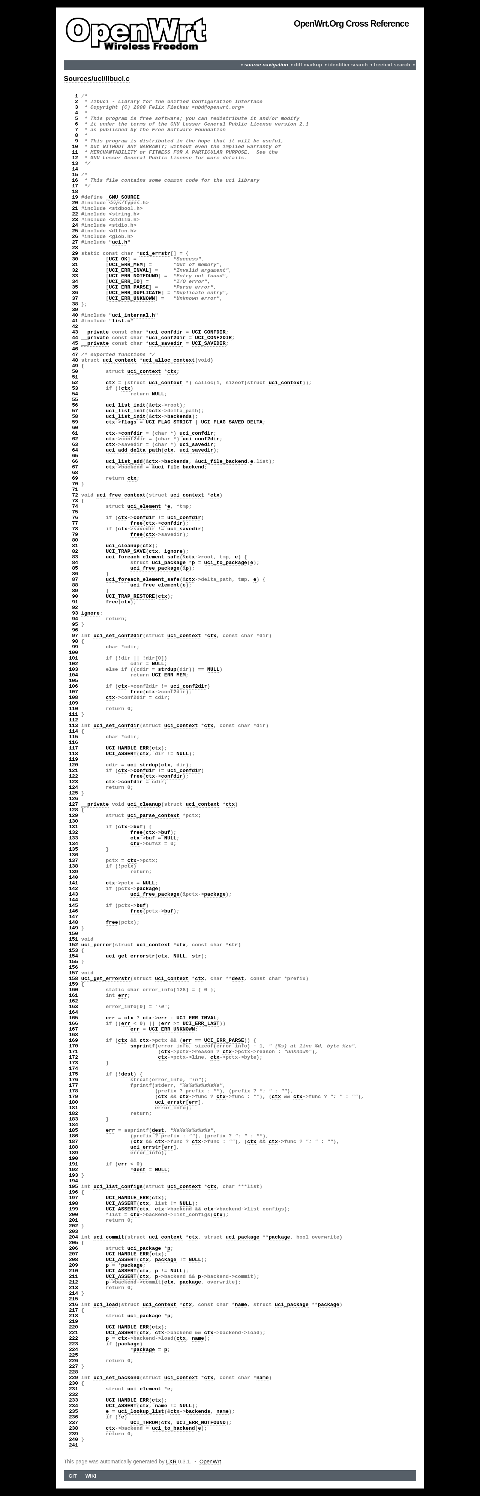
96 (75, 630)
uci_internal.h (133, 315)
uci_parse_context (153, 815)
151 (73, 939)
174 (73, 1068)
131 (73, 827)
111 (73, 714)
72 (75, 495)
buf (138, 827)
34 (75, 281)
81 (75, 546)
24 (75, 225)
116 (73, 742)
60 (75, 428)
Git (73, 1476)
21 (75, 208)
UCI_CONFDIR (209, 332)
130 (73, 821)
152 (73, 945)
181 (73, 1108)
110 (73, 709)
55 (75, 399)
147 (73, 917)
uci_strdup (142, 765)
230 (73, 1383)
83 (75, 557)
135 (73, 849)
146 (73, 911)
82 (75, 551)
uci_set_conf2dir (117, 636)
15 (75, 175)
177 (73, 1085)
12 (75, 158)
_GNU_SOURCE (123, 197)
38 (75, 304)
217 (73, 1310)
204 (73, 1237)
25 (75, 231)
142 (73, 889)
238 (73, 1428)
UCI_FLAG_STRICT (169, 422)
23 (75, 220)
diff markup (308, 64)
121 (73, 770)
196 (73, 1192)
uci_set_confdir (116, 726)
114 (73, 731)
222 (73, 1338)
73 (75, 501)
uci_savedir (166, 343)
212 (73, 1282)
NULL (158, 394)
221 (73, 1333)
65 (75, 456)
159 (73, 984)
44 (75, 338)
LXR (171, 1462)
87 (75, 579)
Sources (78, 78)
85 (75, 568)
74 (75, 506)
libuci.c (117, 78)
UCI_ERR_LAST (201, 1023)
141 (73, 883)
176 (73, 1080)
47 (75, 355)
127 (73, 804)
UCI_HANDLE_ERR (127, 748)
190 (73, 1158)
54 (75, 394)
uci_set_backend (116, 1378)
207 (73, 1254)
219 (73, 1321)
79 (75, 534)
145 (73, 905)
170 (73, 1046)
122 (73, 776)
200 (73, 1215)
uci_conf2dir (167, 338)
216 (73, 1305)
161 (73, 995)
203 (73, 1231)
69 (75, 478)
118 (73, 754)
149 (73, 928)
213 (73, 1288)
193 (73, 1175)
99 (75, 647)
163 (73, 1007)
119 (73, 759)
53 (75, 388)
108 (73, 697)
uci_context (119, 360)
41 (75, 321)
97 (75, 636)
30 (75, 259)
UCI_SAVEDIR (209, 343)
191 (73, 1164)
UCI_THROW (144, 1423)
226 (73, 1361)
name (241, 1305)
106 (73, 686)
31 (75, 265)
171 (73, 1052)
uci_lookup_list (141, 1411)
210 (73, 1271)
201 (73, 1220)
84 (75, 562)
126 (73, 799)
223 (73, 1344)
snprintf (142, 1046)
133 (73, 838)
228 (73, 1372)
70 (75, 484)
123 (73, 782)
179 (73, 1097)
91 (75, 602)
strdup (167, 669)
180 (73, 1102)
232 (73, 1394)
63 (75, 444)
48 (75, 360)
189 (73, 1153)
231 (73, 1389)
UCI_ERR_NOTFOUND (133, 276)
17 (75, 186)
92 (75, 607)
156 (73, 967)
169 (73, 1040)
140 (73, 877)
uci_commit (108, 1237)
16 (75, 180)
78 (75, 529)
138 (73, 866)
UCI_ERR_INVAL (129, 270)
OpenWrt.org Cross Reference (351, 23)
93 (75, 613)
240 (73, 1439)
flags (128, 422)
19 (75, 197)
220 (73, 1327)
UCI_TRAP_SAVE (126, 551)
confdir (131, 433)
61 (75, 433)
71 (75, 489)
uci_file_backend (222, 461)
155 (73, 962)
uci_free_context (121, 495)
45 (75, 343)
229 (73, 1378)
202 (73, 1226)
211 (73, 1276)
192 (73, 1170)
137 (73, 860)
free (136, 523)
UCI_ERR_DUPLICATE (135, 293)
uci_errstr (155, 253)
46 (75, 349)
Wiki (91, 1476)
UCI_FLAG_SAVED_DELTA (231, 422)
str (233, 945)
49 (75, 366)
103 (73, 669)
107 (73, 692)
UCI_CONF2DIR (213, 338)
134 (73, 844)
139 (73, 872)
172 (73, 1057)
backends (179, 416)
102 (73, 664)
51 (75, 377)
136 (73, 855)
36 (75, 293)
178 (73, 1091)
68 (75, 473)
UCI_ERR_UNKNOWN (132, 298)
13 (75, 163)
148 (73, 922)
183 (73, 1119)
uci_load (105, 1305)
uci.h (119, 242)
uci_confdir (166, 332)
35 (75, 287)
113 (73, 726)
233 (73, 1400)
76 (75, 518)
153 (73, 950)
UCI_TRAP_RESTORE (130, 596)
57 (75, 411)
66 (75, 461)
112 (73, 720)
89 (75, 591)
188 (73, 1147)
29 (75, 253)
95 (75, 624)
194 (73, 1181)
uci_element (144, 506)
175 (73, 1074)
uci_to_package (225, 562)
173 (73, 1063)
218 (73, 1316)
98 (75, 641)
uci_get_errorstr (130, 956)
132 (73, 832)
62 (75, 439)
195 (73, 1186)
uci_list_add (124, 461)
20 (75, 203)
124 (73, 787)
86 (75, 574)
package (147, 889)
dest (238, 978)
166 (73, 1023)
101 (73, 658)
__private (95, 332)
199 (73, 1209)
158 (73, 978)
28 (75, 248)
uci (98, 78)
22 (75, 214)
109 (73, 703)
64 (75, 450)
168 (73, 1035)
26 (75, 236)
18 (75, 191)
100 (73, 652)
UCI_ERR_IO (124, 281)
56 (75, 405)
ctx (172, 371)
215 (73, 1299)
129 (73, 815)
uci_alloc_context (168, 360)
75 (75, 512)
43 (75, 332)
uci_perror (96, 945)
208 (73, 1260)
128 (73, 810)
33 (75, 276)
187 (73, 1141)
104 (73, 675)
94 (75, 619)
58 (75, 416)
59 (75, 422)
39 (75, 310)
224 (73, 1349)
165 (73, 1018)
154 (73, 956)
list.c (121, 321)
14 (75, 169)
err (123, 995)
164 (73, 1012)
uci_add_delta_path (133, 450)
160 (73, 990)
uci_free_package (155, 568)
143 (73, 894)
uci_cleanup (123, 546)
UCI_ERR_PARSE (129, 287)
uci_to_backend (173, 1428)
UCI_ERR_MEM (125, 265)
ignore (173, 551)
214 (73, 1293)
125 (73, 793)
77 (75, 523)
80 (75, 540)
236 (73, 1417)
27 (75, 242)
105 (73, 681)
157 (73, 973)
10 (75, 147)
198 (73, 1203)
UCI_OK (118, 259)
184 (73, 1125)
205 (73, 1243)
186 (73, 1136)
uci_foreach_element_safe (143, 557)
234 (73, 1406)
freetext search (392, 64)
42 (75, 326)
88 (75, 585)
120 (73, 765)
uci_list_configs (117, 1186)
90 (75, 596)
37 (75, 298)
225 (73, 1355)
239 (73, 1434)
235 (73, 1411)
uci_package (169, 562)
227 (73, 1366)
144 (73, 900)
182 (73, 1113)
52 (75, 383)
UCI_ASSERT (121, 754)
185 (73, 1130)
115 (73, 737)
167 (73, 1029)
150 (73, 933)
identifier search (348, 64)
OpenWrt (210, 1462)
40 (75, 315)
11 (75, 152)
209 (73, 1265)
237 (73, 1423)
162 (73, 1001)
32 (75, 270)
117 (73, 748)
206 (73, 1248)
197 (73, 1198)
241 (73, 1445)
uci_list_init (126, 405)
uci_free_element (155, 585)
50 (75, 371)
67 (75, 467)
